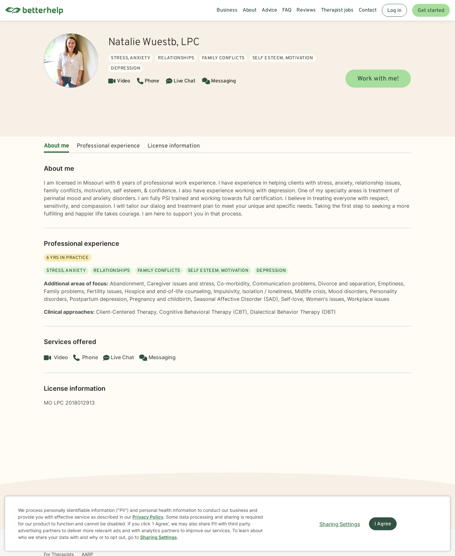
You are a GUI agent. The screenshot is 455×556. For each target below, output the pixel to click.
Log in (394, 10)
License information (174, 146)
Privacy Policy (147, 517)
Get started (431, 10)
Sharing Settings (158, 537)
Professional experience (108, 146)
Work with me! (378, 79)
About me (56, 146)
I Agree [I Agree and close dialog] (382, 524)
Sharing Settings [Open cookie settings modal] (339, 524)
